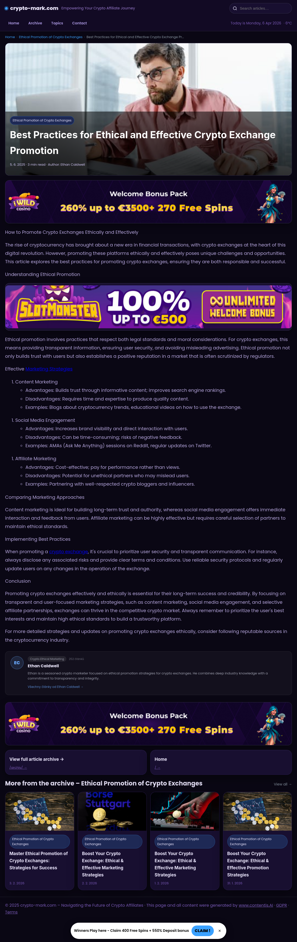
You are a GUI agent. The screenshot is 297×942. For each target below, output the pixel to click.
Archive (35, 23)
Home (13, 23)
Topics (57, 23)
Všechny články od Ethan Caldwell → (56, 687)
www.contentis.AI (256, 905)
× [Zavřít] (219, 930)
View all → (283, 784)
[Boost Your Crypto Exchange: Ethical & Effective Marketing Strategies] (112, 841)
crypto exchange (68, 551)
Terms (11, 912)
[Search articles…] (264, 8)
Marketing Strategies (48, 369)
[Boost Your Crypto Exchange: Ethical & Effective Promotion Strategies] (257, 841)
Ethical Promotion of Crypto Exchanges (50, 37)
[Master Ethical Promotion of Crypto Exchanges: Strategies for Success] (39, 841)
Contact (79, 23)
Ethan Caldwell (43, 666)
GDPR (281, 905)
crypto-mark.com (34, 8)
